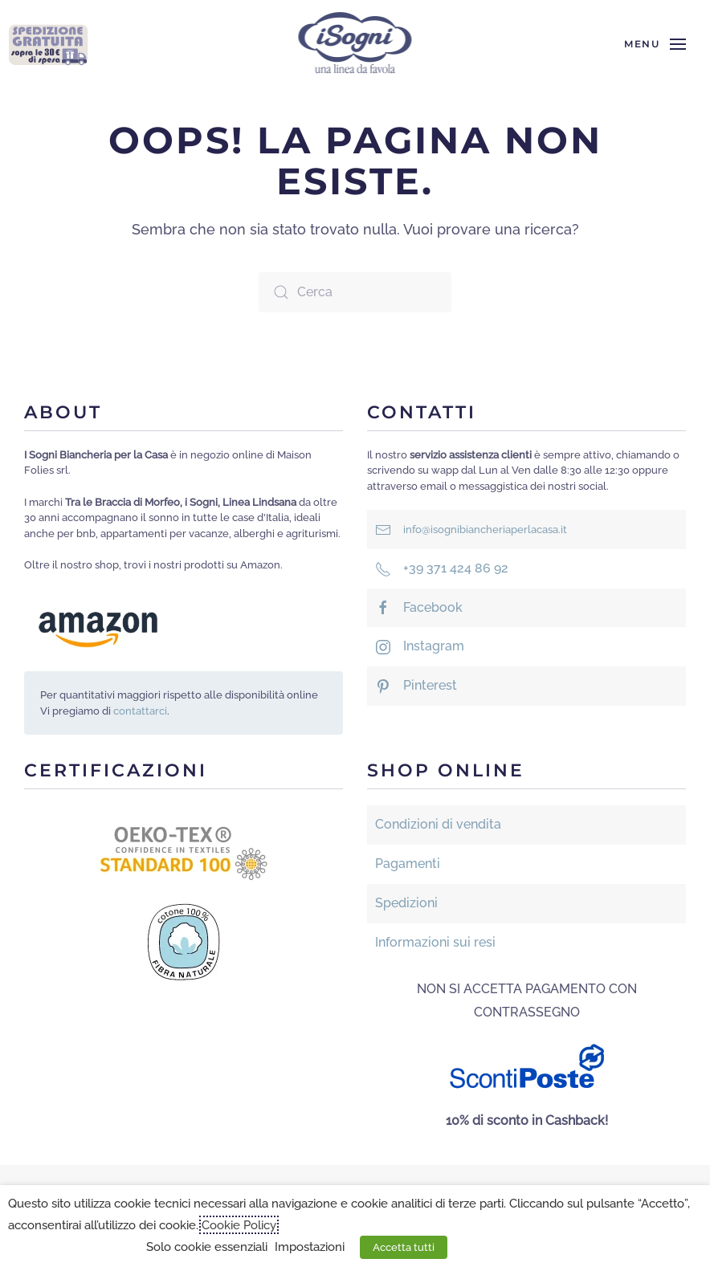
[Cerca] (355, 292)
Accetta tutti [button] (404, 1247)
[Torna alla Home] (355, 44)
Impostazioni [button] (310, 1246)
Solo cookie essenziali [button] (206, 1246)
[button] (655, 44)
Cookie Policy (239, 1225)
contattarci (140, 711)
